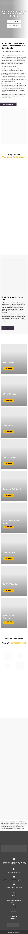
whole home (12, 88)
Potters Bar (11, 96)
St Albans (21, 96)
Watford (3, 97)
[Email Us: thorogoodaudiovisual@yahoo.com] (14, 877)
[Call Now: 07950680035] (14, 869)
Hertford (10, 97)
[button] (25, 3)
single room (4, 88)
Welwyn (17, 96)
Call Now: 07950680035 (14, 872)
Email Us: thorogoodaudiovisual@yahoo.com (14, 880)
